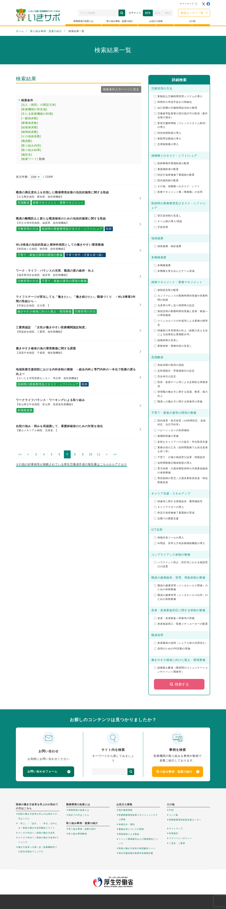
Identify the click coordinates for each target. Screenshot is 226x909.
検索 (121, 13)
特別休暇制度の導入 (167, 132)
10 (91, 454)
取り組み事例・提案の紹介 (46, 31)
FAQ (171, 810)
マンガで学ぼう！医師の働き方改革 (36, 833)
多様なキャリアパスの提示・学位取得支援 (181, 441)
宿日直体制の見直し (167, 215)
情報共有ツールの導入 (169, 537)
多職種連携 (162, 265)
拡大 (158, 12)
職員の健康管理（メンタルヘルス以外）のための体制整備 (181, 597)
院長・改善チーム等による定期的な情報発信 (181, 384)
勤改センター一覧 (192, 12)
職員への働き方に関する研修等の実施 (178, 401)
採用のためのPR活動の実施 (172, 648)
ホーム (20, 31)
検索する (179, 684)
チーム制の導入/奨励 (168, 221)
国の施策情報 (125, 810)
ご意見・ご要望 (177, 843)
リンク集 (173, 815)
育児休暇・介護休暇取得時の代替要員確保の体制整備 (181, 470)
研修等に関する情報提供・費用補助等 (178, 501)
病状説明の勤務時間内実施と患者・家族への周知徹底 (181, 313)
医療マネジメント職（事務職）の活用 (178, 191)
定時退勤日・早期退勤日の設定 (174, 370)
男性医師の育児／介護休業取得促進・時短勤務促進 (181, 480)
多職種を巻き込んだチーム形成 (174, 270)
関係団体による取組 (129, 834)
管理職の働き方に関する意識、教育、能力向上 (181, 393)
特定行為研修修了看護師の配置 (174, 174)
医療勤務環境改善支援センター (185, 820)
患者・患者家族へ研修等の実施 (174, 618)
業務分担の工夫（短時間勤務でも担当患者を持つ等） (181, 449)
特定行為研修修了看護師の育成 (174, 512)
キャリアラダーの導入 (169, 507)
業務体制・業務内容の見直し (173, 345)
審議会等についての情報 (131, 829)
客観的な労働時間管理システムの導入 (178, 96)
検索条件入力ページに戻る (121, 89)
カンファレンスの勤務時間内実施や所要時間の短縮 (181, 297)
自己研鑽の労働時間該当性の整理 (175, 107)
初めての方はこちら (79, 815)
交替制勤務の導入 (166, 144)
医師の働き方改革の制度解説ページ (137, 848)
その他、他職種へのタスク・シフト (177, 186)
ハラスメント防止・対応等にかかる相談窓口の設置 (181, 564)
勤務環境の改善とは (79, 810)
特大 (168, 12)
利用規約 (173, 833)
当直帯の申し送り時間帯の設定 (174, 305)
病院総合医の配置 (166, 290)
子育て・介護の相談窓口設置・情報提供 (179, 457)
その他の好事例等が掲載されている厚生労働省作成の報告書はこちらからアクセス (71, 464)
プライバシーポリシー (180, 838)
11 (98, 454)
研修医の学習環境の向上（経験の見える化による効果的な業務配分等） (181, 332)
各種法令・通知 (127, 824)
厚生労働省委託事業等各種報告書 (136, 853)
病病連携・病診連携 (167, 246)
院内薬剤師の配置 (166, 180)
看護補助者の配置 (166, 169)
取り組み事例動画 (78, 833)
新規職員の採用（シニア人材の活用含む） (181, 642)
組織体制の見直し (166, 340)
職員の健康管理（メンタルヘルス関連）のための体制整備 (181, 587)
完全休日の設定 (165, 376)
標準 (148, 12)
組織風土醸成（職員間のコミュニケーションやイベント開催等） (181, 669)
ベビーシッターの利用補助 (171, 430)
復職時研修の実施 (166, 436)
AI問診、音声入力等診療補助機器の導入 (179, 543)
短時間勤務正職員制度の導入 (173, 462)
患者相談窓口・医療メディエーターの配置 (181, 623)
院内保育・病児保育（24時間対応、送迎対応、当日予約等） (180, 422)
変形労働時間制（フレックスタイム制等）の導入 (181, 125)
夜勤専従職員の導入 (167, 138)
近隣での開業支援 (166, 518)
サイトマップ (187, 3)
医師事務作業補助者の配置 (171, 163)
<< (20, 454)
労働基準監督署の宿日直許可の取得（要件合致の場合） (181, 115)
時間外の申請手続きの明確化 (173, 102)
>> (115, 454)
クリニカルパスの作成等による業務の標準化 (181, 322)
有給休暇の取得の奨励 (169, 364)
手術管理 (161, 227)
